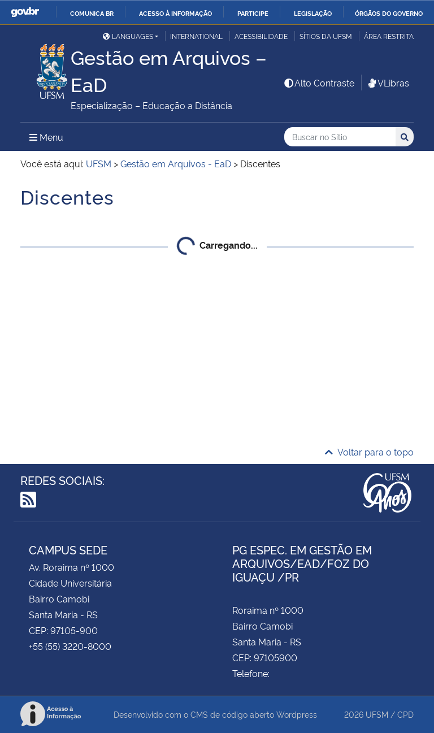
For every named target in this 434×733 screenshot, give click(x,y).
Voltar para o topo (369, 451)
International (196, 36)
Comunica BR (92, 13)
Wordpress (296, 714)
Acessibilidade (261, 36)
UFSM (377, 714)
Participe (252, 13)
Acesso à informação (175, 13)
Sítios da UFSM (326, 36)
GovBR (25, 12)
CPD (405, 714)
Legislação (313, 13)
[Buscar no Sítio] (340, 137)
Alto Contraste (318, 82)
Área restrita (389, 36)
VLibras (387, 82)
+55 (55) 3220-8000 (70, 646)
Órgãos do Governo (389, 13)
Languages (128, 36)
